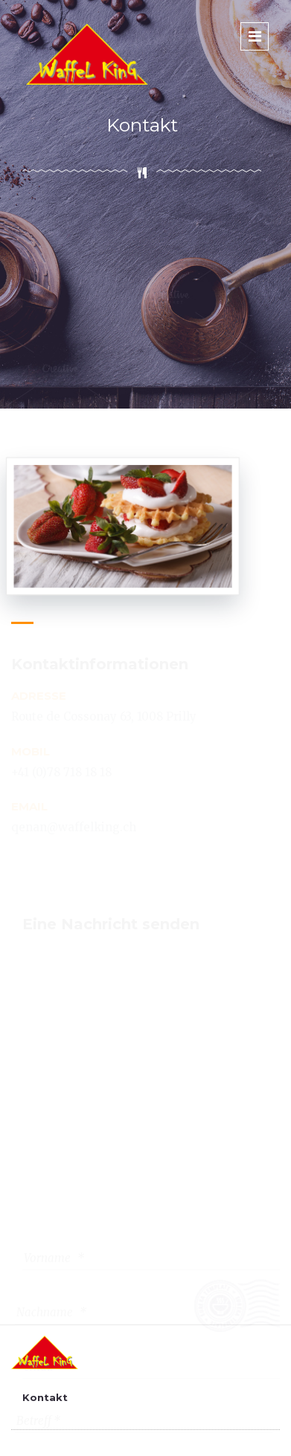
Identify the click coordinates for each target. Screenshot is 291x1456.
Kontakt (45, 1397)
